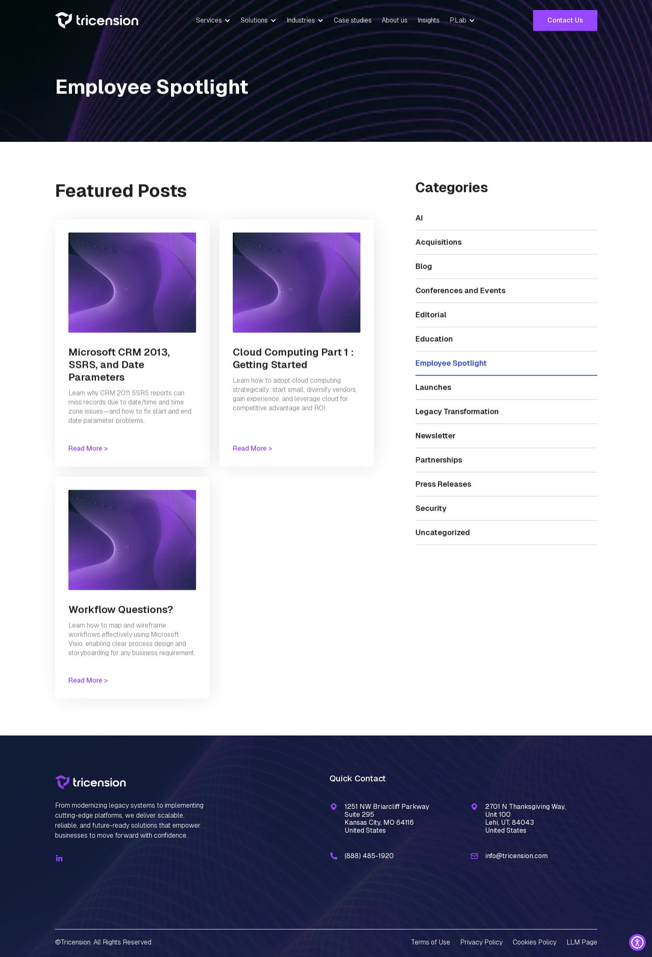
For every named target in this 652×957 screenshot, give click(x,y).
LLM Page (581, 942)
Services (209, 20)
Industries (301, 20)
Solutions (254, 20)
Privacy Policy (481, 942)
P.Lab (458, 20)
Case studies (353, 20)
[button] (213, 20)
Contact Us (565, 20)
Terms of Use (430, 942)
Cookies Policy (534, 942)
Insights (429, 20)
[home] (96, 20)
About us (395, 20)
